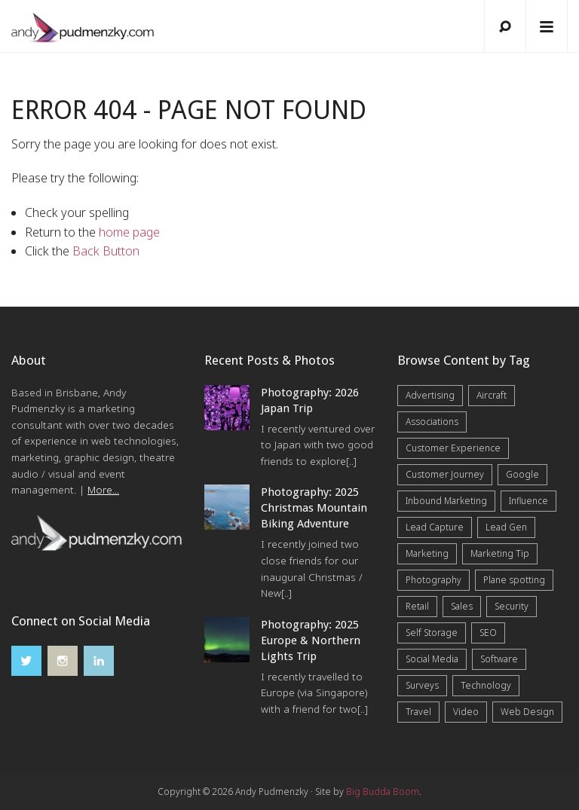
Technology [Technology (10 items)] (486, 685)
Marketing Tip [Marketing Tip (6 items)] (499, 553)
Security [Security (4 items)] (511, 606)
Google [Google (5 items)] (522, 474)
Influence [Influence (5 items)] (528, 500)
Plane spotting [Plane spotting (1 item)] (514, 579)
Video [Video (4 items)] (466, 711)
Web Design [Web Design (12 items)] (527, 711)
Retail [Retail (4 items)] (417, 606)
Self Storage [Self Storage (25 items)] (432, 632)
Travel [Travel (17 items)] (418, 711)
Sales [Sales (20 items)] (462, 606)
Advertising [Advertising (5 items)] (430, 395)
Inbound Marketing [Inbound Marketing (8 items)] (446, 500)
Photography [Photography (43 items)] (433, 579)
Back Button (105, 251)
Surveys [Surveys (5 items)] (422, 685)
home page (129, 232)
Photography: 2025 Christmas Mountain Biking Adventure (314, 507)
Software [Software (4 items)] (499, 659)
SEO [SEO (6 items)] (488, 632)
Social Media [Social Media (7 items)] (432, 659)
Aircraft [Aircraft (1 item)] (491, 395)
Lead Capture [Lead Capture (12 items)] (435, 527)
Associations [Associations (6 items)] (432, 421)
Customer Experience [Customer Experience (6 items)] (453, 448)
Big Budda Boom (382, 791)
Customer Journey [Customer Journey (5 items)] (445, 474)
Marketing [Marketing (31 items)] (427, 553)
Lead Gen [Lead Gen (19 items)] (506, 527)
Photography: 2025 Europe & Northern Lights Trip (310, 640)
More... (103, 490)
